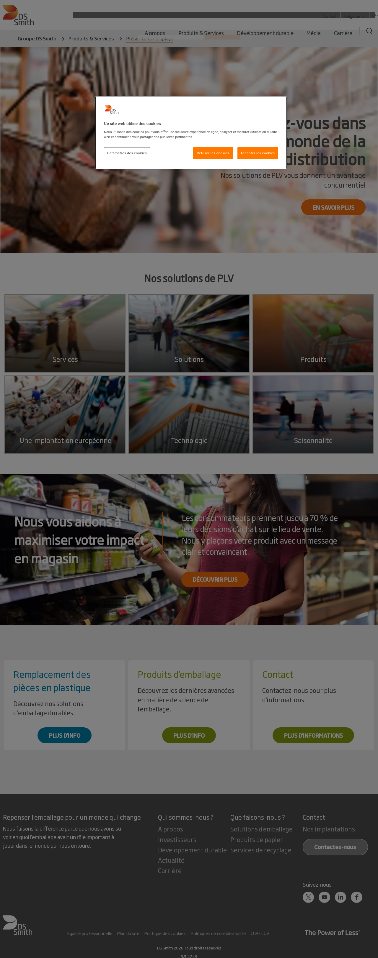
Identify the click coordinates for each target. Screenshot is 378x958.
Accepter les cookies (258, 153)
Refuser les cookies (213, 153)
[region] (191, 133)
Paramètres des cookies (127, 153)
